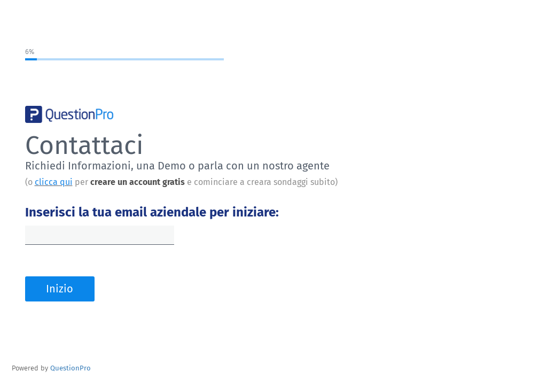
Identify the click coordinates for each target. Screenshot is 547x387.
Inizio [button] (59, 288)
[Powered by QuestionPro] (70, 368)
